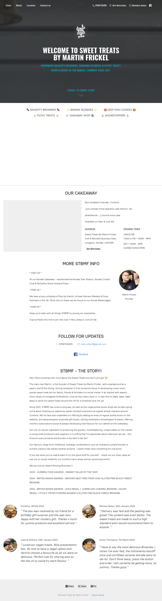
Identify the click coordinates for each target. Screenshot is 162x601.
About (19, 5)
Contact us (45, 5)
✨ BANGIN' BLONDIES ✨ (82, 109)
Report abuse (98, 595)
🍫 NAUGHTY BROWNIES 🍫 (43, 109)
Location (31, 5)
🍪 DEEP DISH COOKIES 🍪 (120, 109)
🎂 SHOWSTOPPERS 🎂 (115, 115)
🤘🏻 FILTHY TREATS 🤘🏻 (46, 115)
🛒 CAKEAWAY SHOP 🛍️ (80, 115)
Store (8, 5)
